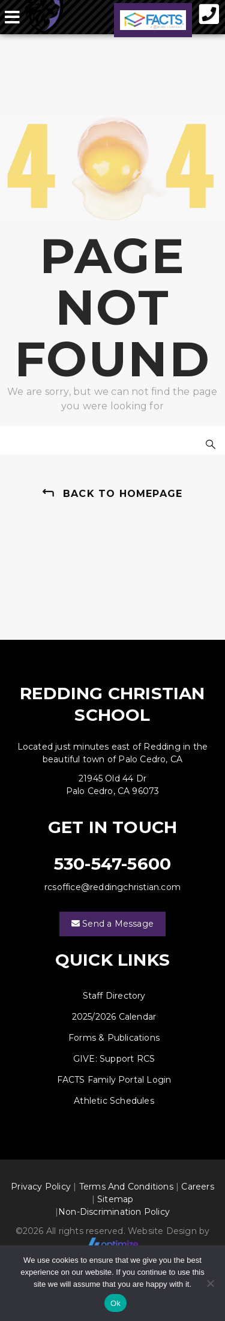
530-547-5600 (112, 863)
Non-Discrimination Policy (114, 1211)
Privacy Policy (41, 1186)
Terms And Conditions (126, 1186)
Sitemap (115, 1199)
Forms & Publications (114, 1037)
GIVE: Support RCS (114, 1058)
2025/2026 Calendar (114, 1016)
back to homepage (122, 493)
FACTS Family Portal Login (114, 1079)
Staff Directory (114, 995)
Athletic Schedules (114, 1100)
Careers (197, 1186)
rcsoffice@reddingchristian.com (112, 887)
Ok (115, 1303)
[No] (210, 1283)
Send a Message (112, 924)
